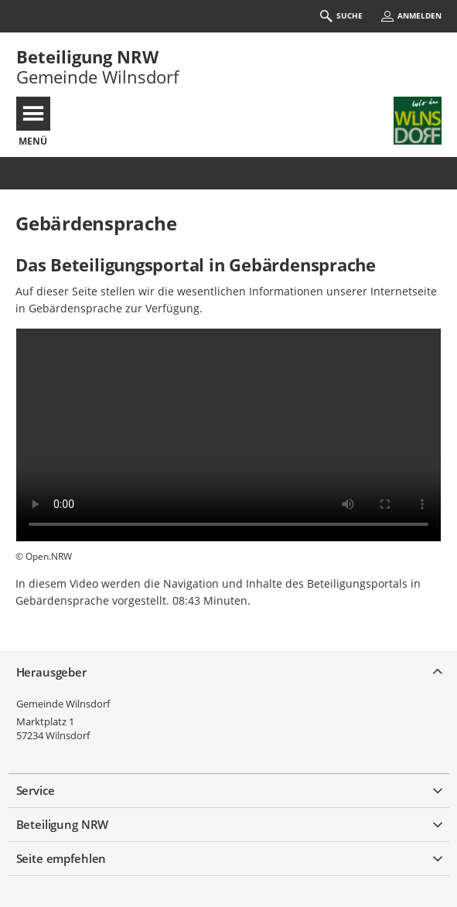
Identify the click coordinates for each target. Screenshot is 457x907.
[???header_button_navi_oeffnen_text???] (33, 114)
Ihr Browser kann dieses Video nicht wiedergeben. (228, 435)
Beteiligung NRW (87, 56)
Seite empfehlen (61, 858)
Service (35, 790)
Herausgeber (51, 672)
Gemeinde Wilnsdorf (63, 704)
